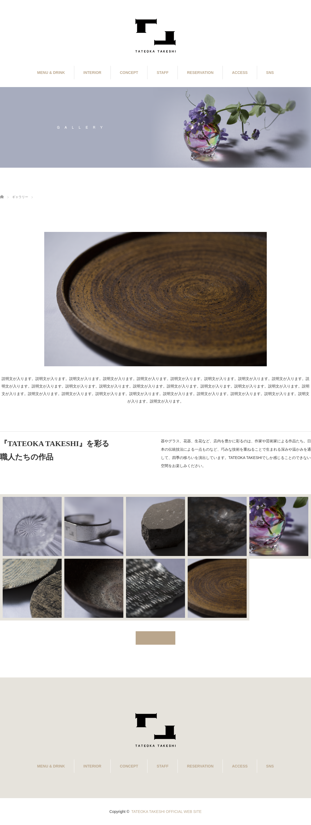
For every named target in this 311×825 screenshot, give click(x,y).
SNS (270, 72)
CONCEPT (129, 72)
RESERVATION (200, 72)
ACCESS (239, 72)
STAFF (162, 72)
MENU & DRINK (51, 72)
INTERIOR (92, 72)
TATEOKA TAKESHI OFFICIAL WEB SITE (166, 811)
